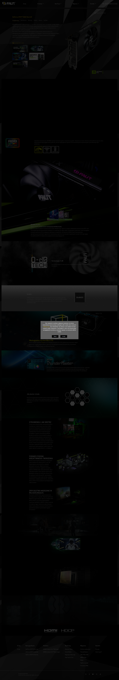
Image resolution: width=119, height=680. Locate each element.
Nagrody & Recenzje (70, 654)
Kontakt (97, 649)
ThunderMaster (84, 652)
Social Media (68, 652)
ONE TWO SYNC (84, 654)
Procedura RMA (84, 665)
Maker (81, 660)
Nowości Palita (68, 649)
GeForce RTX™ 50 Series (32, 649)
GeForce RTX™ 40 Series (32, 652)
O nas (18, 649)
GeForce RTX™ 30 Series (32, 654)
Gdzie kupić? (98, 652)
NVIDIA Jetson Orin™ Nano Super (51, 652)
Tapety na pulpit (84, 663)
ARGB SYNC (83, 657)
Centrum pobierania (85, 649)
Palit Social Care (69, 657)
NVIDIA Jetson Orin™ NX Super (51, 649)
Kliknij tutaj (46, 326)
